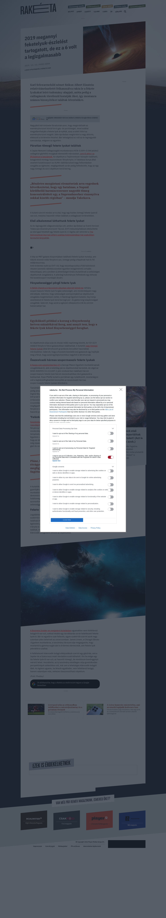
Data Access (82, 528)
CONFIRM (67, 520)
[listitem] (83, 428)
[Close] (122, 390)
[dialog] (83, 459)
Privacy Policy (95, 528)
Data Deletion (70, 528)
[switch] (111, 433)
